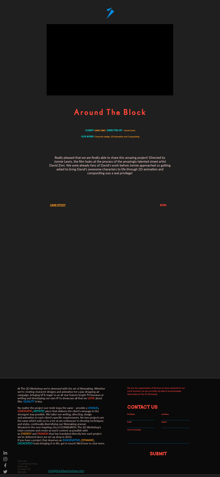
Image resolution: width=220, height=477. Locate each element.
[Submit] (158, 452)
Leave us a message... (134, 430)
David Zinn (57, 165)
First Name (131, 414)
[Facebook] (5, 465)
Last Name (165, 414)
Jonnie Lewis (63, 161)
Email (129, 422)
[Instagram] (5, 459)
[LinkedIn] (5, 452)
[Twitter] (5, 471)
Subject (164, 422)
